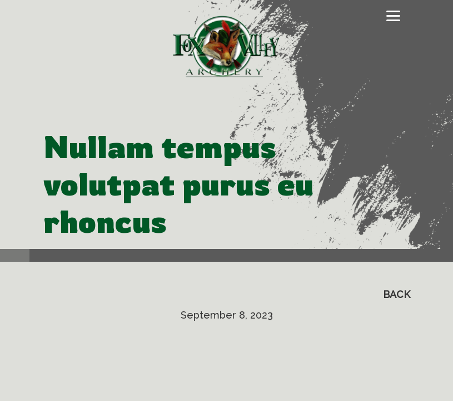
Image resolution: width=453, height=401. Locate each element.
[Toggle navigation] (393, 16)
